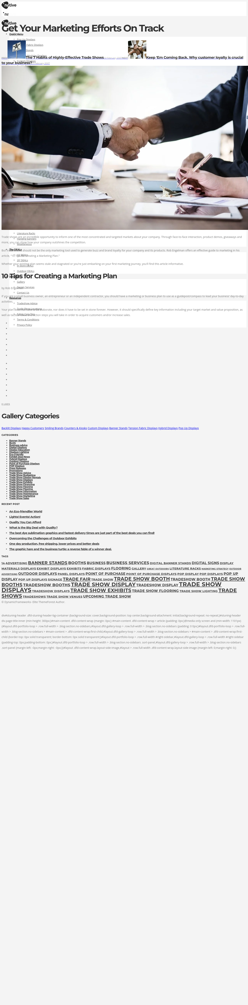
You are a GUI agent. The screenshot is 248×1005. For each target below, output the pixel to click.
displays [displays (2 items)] (28, 568)
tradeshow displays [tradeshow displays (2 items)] (51, 591)
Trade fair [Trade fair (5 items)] (77, 578)
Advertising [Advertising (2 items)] (16, 563)
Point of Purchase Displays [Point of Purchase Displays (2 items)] (151, 574)
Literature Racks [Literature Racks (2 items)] (185, 568)
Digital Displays (18, 447)
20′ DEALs (22, 260)
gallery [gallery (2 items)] (139, 568)
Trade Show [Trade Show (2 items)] (102, 579)
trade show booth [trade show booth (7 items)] (142, 579)
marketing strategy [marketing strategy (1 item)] (215, 569)
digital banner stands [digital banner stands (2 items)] (170, 563)
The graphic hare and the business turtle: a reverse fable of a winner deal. (60, 549)
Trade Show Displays (21, 479)
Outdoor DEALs (25, 271)
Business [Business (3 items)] (96, 563)
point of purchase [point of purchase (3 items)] (105, 574)
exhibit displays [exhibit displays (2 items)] (51, 568)
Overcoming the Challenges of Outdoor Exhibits (42, 538)
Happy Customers (33, 428)
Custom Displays (98, 428)
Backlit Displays (11, 428)
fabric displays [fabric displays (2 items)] (96, 568)
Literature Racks (26, 233)
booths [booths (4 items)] (77, 562)
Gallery (21, 282)
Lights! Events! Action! (24, 517)
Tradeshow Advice (27, 303)
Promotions (16, 470)
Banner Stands (118, 428)
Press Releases (17, 468)
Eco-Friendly (16, 454)
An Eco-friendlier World (25, 511)
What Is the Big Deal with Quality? (33, 527)
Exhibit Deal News (19, 456)
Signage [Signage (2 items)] (55, 579)
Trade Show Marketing (22, 496)
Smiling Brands (54, 428)
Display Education (19, 449)
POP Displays (16, 466)
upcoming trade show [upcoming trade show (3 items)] (107, 596)
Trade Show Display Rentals (25, 477)
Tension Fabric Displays (143, 428)
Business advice (18, 445)
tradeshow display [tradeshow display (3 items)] (157, 585)
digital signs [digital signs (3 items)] (205, 563)
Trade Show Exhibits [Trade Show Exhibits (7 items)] (100, 590)
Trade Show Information (23, 491)
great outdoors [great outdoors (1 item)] (158, 569)
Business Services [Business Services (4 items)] (127, 562)
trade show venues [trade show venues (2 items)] (65, 596)
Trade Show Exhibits (20, 482)
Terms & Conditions (28, 319)
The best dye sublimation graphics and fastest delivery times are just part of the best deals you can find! (81, 533)
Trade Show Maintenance (23, 493)
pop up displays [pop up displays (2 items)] (32, 579)
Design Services (25, 287)
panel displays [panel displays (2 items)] (71, 574)
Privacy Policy (24, 325)
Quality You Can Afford (25, 522)
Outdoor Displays (19, 461)
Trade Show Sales (19, 498)
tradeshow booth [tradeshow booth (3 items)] (190, 579)
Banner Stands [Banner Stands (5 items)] (47, 562)
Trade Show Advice (20, 472)
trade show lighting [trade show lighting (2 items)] (198, 591)
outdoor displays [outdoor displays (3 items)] (37, 574)
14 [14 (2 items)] (3, 563)
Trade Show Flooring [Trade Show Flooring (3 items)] (155, 591)
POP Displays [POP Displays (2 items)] (211, 574)
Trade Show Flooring (21, 486)
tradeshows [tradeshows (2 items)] (34, 596)
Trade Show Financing (22, 484)
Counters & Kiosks (75, 428)
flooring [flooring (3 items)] (121, 568)
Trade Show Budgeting (22, 475)
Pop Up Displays (26, 39)
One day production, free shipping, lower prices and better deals (54, 543)
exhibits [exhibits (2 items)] (74, 568)
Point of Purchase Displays (24, 463)
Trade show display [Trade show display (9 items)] (103, 584)
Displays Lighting (19, 452)
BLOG (12, 442)
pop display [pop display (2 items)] (188, 574)
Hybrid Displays (168, 428)
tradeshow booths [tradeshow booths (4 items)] (46, 585)
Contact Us (23, 292)
